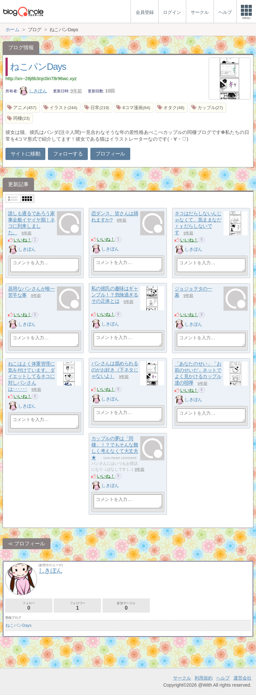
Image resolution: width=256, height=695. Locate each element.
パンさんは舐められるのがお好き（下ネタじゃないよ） (114, 370)
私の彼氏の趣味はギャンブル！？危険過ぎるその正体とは (114, 295)
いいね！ (23, 239)
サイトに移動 (25, 153)
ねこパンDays (38, 66)
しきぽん (33, 90)
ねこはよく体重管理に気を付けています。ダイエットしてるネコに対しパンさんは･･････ (31, 376)
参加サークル (126, 606)
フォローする (68, 153)
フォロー (28, 606)
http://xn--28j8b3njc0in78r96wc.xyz (41, 78)
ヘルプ (223, 678)
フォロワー (77, 606)
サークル (182, 678)
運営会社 (242, 678)
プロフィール (110, 153)
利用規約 (204, 678)
